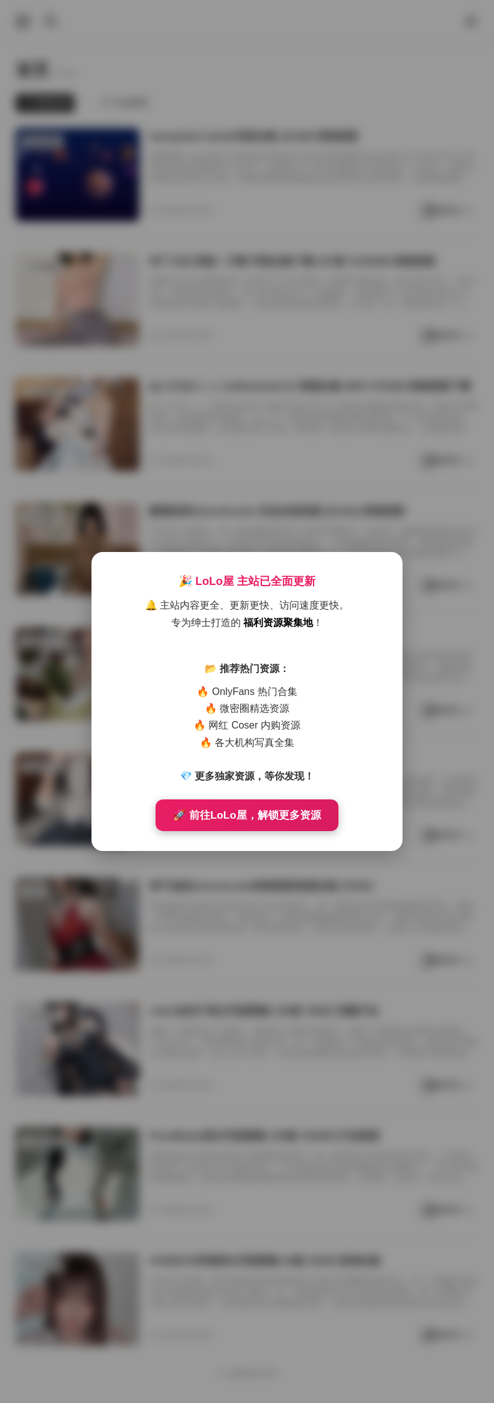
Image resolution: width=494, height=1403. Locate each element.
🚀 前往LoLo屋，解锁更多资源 (246, 815)
